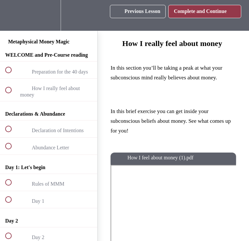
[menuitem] (49, 15)
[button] (12, 15)
